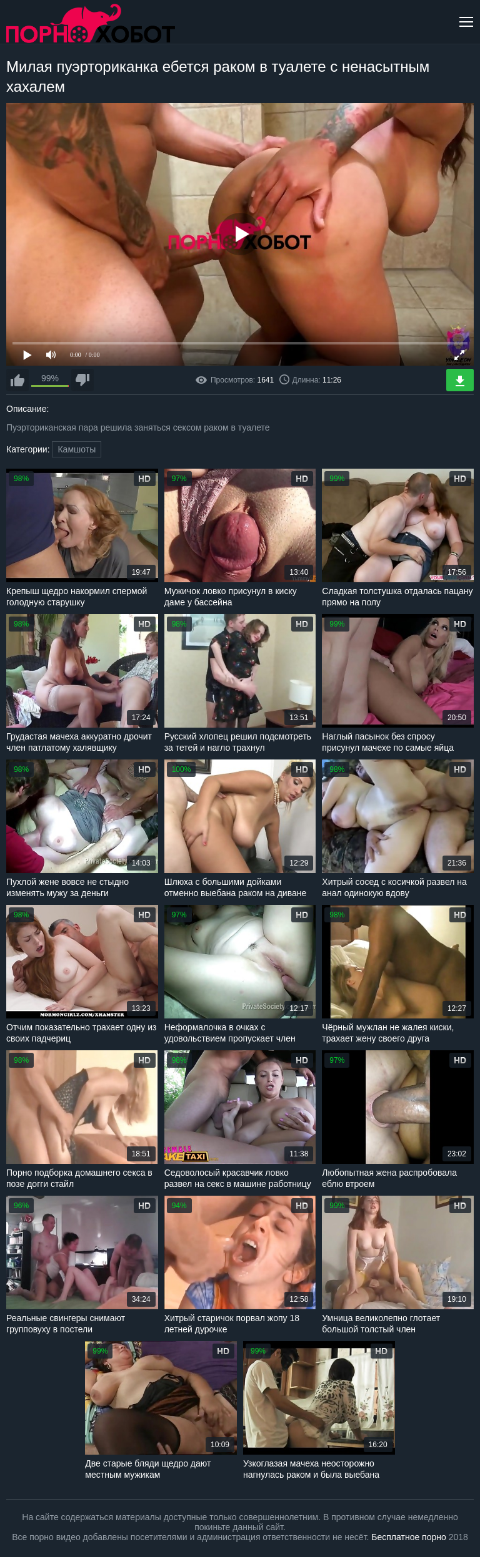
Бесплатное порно (408, 1537)
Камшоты (77, 449)
